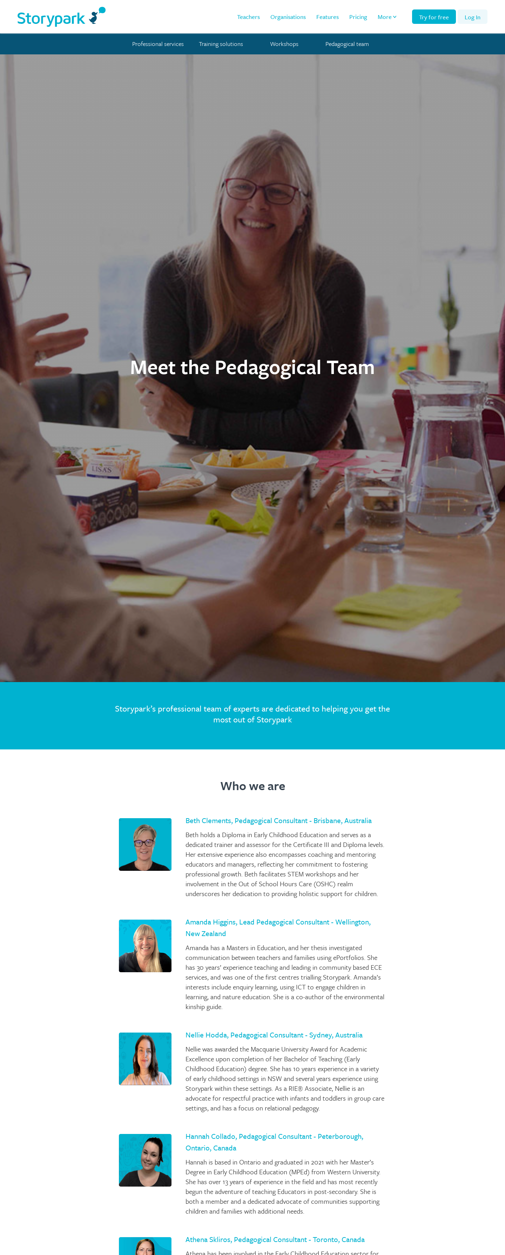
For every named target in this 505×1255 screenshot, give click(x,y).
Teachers (248, 16)
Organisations (288, 16)
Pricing (358, 16)
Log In (472, 17)
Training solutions (221, 43)
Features (327, 16)
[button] (387, 16)
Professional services (158, 43)
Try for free (434, 17)
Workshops (284, 43)
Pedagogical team (347, 43)
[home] (62, 16)
